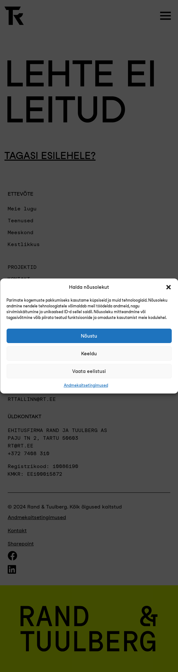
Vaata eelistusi (89, 371)
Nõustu (89, 336)
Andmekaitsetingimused (86, 385)
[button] (168, 287)
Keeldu (89, 354)
